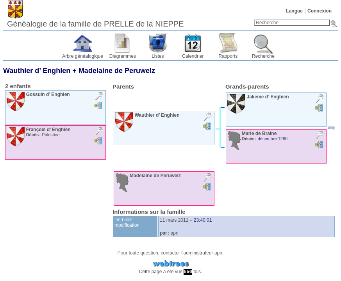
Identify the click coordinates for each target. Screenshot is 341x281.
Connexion (319, 11)
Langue (294, 11)
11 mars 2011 (174, 220)
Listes (158, 56)
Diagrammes (122, 56)
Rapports (228, 56)
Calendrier (193, 56)
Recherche (263, 56)
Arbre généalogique (82, 56)
